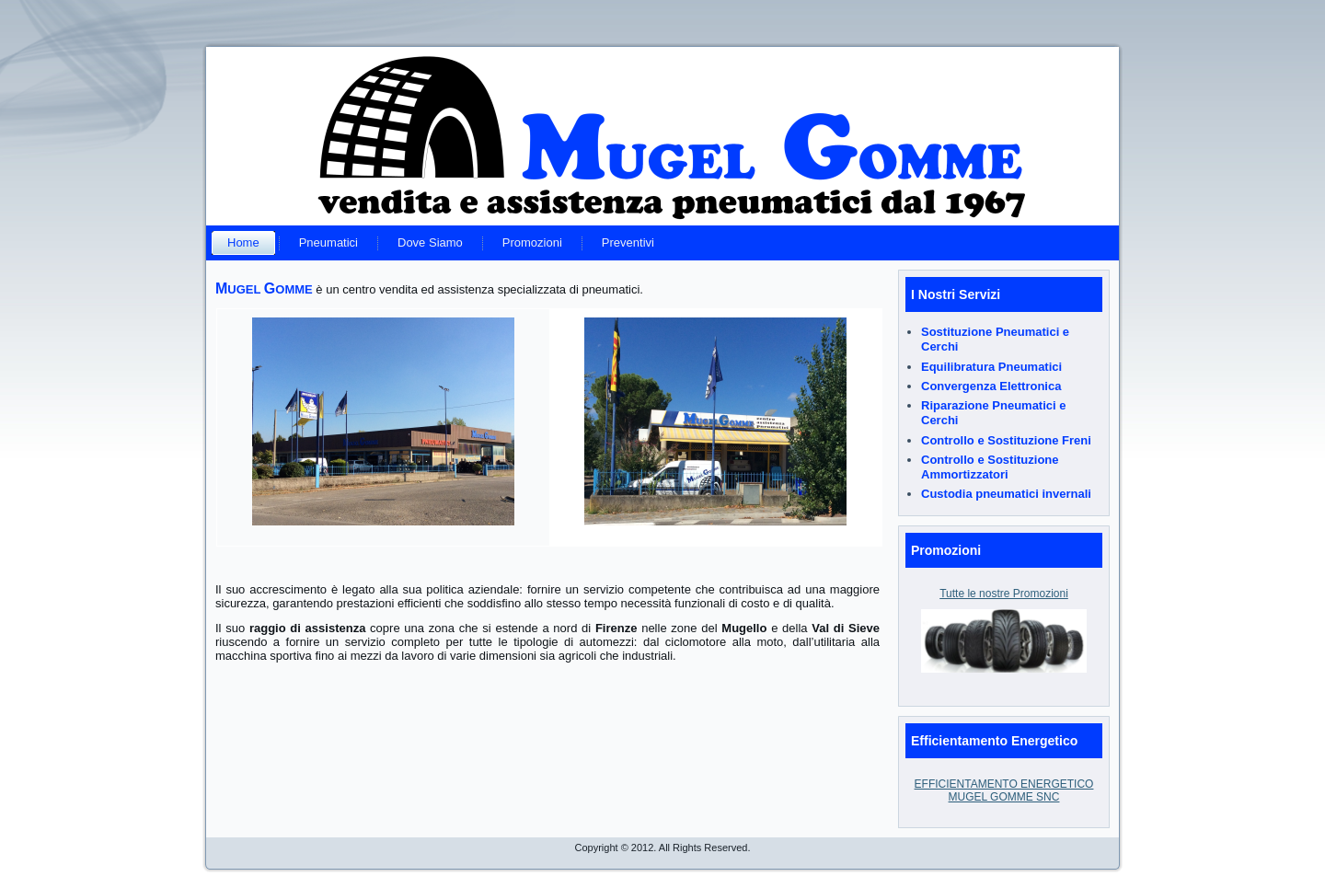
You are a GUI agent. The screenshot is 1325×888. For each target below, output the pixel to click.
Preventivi (628, 242)
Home (243, 242)
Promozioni (532, 242)
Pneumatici (328, 242)
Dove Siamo (430, 242)
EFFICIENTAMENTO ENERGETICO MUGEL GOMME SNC (1004, 790)
